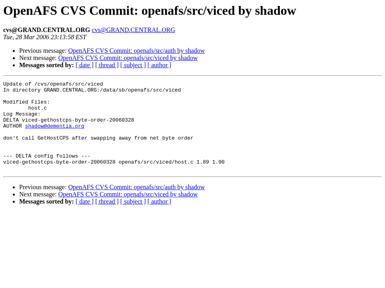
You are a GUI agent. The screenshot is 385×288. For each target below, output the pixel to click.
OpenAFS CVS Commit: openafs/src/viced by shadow (128, 57)
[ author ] (160, 65)
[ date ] (85, 65)
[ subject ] (133, 65)
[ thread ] (107, 65)
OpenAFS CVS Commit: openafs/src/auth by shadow (136, 50)
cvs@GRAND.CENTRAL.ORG (134, 29)
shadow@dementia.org (54, 135)
